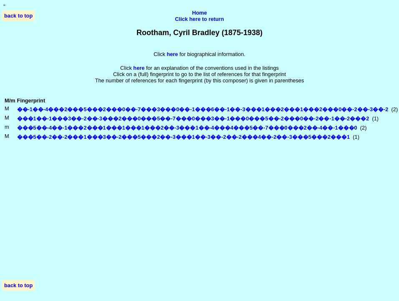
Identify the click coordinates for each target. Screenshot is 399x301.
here (138, 68)
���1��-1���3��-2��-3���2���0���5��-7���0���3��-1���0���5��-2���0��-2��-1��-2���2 (193, 118)
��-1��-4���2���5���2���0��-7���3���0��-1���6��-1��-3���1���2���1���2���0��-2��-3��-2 (203, 109)
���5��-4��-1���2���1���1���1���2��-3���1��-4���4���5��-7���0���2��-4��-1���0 (187, 128)
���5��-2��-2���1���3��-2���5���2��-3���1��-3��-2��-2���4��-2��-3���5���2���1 (183, 137)
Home (199, 13)
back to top (18, 16)
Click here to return (199, 19)
